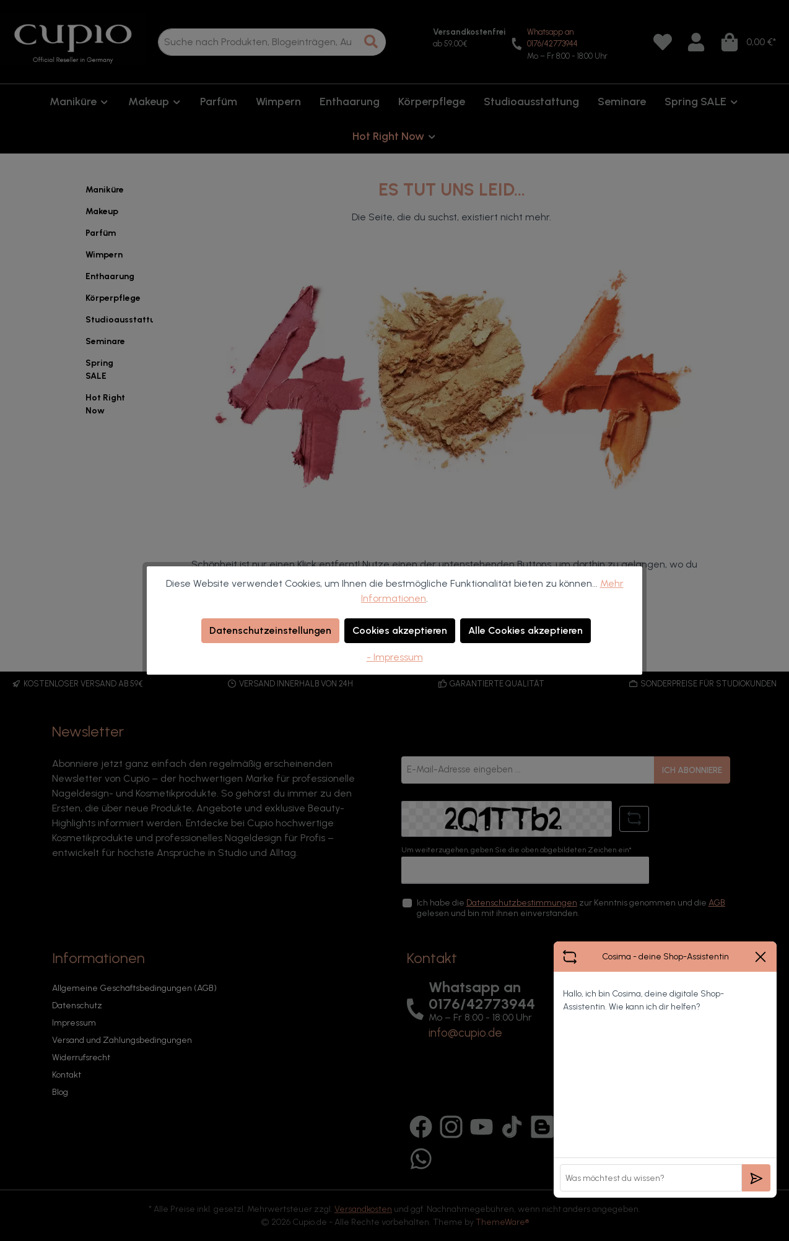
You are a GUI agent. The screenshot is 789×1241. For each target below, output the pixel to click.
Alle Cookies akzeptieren (525, 630)
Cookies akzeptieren (399, 630)
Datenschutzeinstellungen (270, 630)
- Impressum (395, 657)
